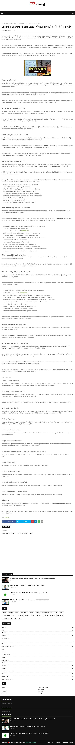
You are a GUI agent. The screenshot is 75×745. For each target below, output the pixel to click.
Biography (10, 612)
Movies (26, 615)
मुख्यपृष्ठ (3, 23)
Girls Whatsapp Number (46, 612)
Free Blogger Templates (30, 742)
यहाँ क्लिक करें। (25, 231)
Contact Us (4, 691)
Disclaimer (40, 691)
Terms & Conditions (43, 687)
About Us (4, 693)
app (15, 618)
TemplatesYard (14, 742)
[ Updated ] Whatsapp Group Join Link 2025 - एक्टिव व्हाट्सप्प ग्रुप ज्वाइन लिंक (29, 592)
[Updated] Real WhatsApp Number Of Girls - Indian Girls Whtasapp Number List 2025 (33, 578)
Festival (31, 612)
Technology (39, 615)
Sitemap (40, 693)
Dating (16, 612)
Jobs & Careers (6, 615)
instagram (65, 742)
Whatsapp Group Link (7, 618)
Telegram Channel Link (49, 615)
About (52, 742)
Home (48, 742)
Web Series (60, 615)
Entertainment (24, 612)
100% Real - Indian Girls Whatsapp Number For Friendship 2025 (27, 585)
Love (13, 615)
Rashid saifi (4, 30)
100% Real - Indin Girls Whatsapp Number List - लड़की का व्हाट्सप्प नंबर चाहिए (29, 600)
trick (20, 618)
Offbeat (32, 615)
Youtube (71, 742)
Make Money (20, 615)
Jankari (7, 23)
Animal (4, 612)
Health (55, 612)
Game (37, 612)
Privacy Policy (40, 689)
